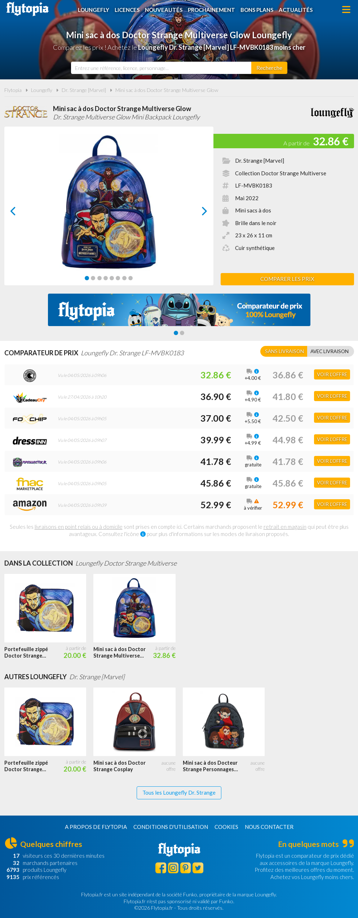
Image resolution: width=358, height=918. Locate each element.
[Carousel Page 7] (124, 278)
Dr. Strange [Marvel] (84, 90)
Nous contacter (269, 826)
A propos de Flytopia (96, 826)
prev (21, 213)
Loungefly (93, 9)
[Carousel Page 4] (105, 278)
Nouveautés (163, 9)
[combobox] (161, 68)
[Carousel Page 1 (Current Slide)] (87, 278)
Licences (127, 9)
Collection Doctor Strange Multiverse (280, 173)
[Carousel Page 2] (93, 278)
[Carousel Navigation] (108, 211)
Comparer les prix (287, 279)
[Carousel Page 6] (118, 278)
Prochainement (211, 9)
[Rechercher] (269, 68)
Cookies (226, 826)
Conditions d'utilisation (170, 826)
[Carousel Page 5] (112, 278)
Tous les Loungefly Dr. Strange (179, 792)
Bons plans (256, 9)
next (196, 213)
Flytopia (27, 9)
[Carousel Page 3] (99, 278)
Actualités (296, 9)
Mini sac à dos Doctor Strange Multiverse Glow (166, 90)
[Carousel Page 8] (130, 278)
